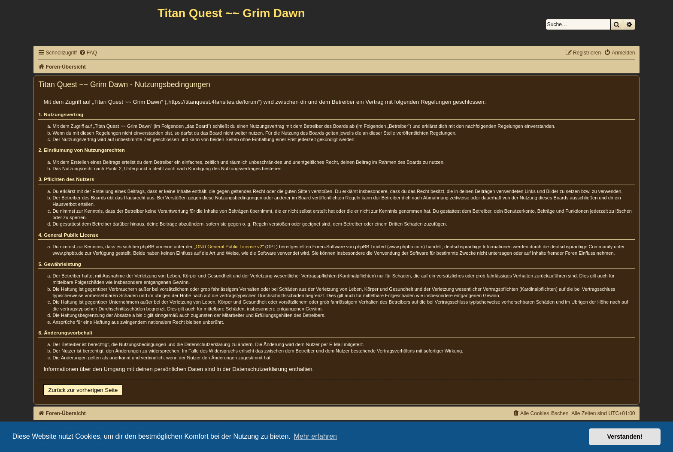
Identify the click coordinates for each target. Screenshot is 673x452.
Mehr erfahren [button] (315, 436)
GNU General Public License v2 (229, 246)
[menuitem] (88, 53)
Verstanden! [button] (625, 436)
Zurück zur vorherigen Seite (83, 390)
